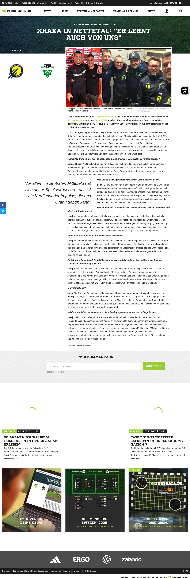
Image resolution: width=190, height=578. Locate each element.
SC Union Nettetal (76, 120)
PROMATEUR (7, 3)
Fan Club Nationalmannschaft (61, 3)
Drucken (16, 51)
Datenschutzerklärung (21, 571)
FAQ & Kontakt (87, 3)
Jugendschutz (55, 571)
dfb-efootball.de (42, 3)
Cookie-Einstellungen (89, 571)
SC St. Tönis (101, 120)
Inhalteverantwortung (71, 571)
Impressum (6, 571)
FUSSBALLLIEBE (28, 3)
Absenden (154, 366)
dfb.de (17, 3)
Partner (77, 3)
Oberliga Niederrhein (106, 117)
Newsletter (99, 3)
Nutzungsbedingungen (39, 571)
